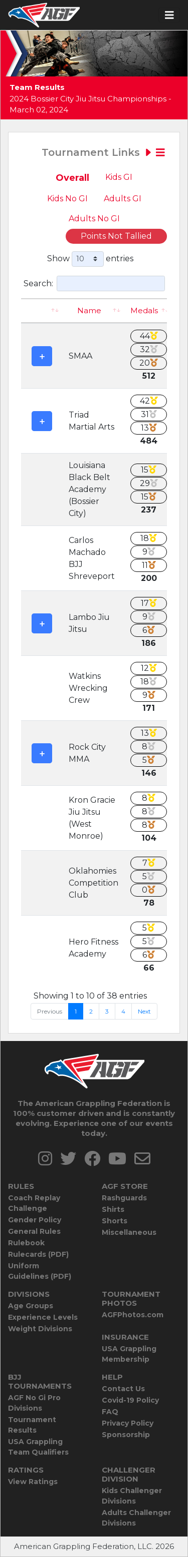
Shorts (114, 1220)
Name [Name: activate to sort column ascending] (89, 310)
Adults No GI (94, 218)
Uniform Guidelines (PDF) (39, 1271)
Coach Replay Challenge (34, 1203)
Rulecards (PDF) (38, 1254)
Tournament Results (32, 1425)
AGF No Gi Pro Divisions (34, 1403)
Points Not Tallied (116, 236)
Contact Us (123, 1388)
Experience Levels (43, 1317)
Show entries (90, 259)
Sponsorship (126, 1434)
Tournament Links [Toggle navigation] (103, 152)
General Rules (34, 1231)
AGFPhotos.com (132, 1314)
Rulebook (26, 1242)
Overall (72, 177)
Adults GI (122, 198)
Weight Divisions (40, 1328)
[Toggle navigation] (169, 15)
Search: (94, 283)
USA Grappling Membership (129, 1354)
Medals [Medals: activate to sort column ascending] (144, 310)
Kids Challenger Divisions (132, 1496)
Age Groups (30, 1305)
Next (144, 1011)
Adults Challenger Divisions (136, 1518)
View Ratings (33, 1481)
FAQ (110, 1411)
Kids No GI (67, 198)
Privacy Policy (127, 1423)
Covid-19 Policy (130, 1400)
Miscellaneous (129, 1232)
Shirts (113, 1209)
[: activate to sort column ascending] (42, 311)
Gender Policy (34, 1219)
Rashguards (124, 1197)
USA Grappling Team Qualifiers (38, 1447)
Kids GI (118, 177)
